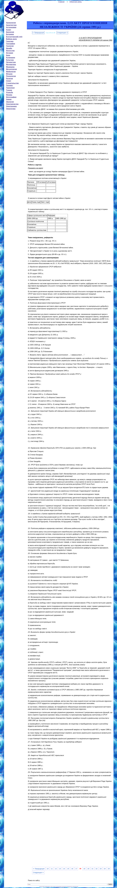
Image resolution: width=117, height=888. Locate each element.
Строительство (12, 83)
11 (52, 869)
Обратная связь (75, 2)
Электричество (12, 104)
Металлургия (11, 69)
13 (60, 869)
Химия (9, 99)
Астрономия (11, 27)
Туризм (9, 90)
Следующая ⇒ (62, 32)
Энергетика (10, 109)
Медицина (10, 67)
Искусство (10, 50)
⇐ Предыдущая (38, 32)
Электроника (11, 106)
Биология (10, 32)
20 (88, 869)
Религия (9, 78)
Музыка (9, 74)
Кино (8, 55)
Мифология (11, 71)
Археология (11, 23)
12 (56, 869)
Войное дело (11, 39)
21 (92, 869)
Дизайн (9, 48)
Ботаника (10, 34)
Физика (9, 95)
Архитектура (11, 25)
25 (109, 869)
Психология (11, 76)
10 (48, 869)
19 (84, 869)
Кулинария (10, 57)
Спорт (8, 81)
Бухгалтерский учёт (14, 37)
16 (72, 869)
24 (105, 869)
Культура (10, 60)
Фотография (11, 97)
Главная (61, 2)
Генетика (9, 41)
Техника (9, 85)
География (10, 44)
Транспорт (10, 88)
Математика (11, 64)
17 (76, 869)
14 (64, 869)
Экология (10, 102)
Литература (11, 62)
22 (96, 869)
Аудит (8, 30)
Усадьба (9, 92)
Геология (10, 46)
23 (101, 869)
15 (68, 869)
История (9, 53)
